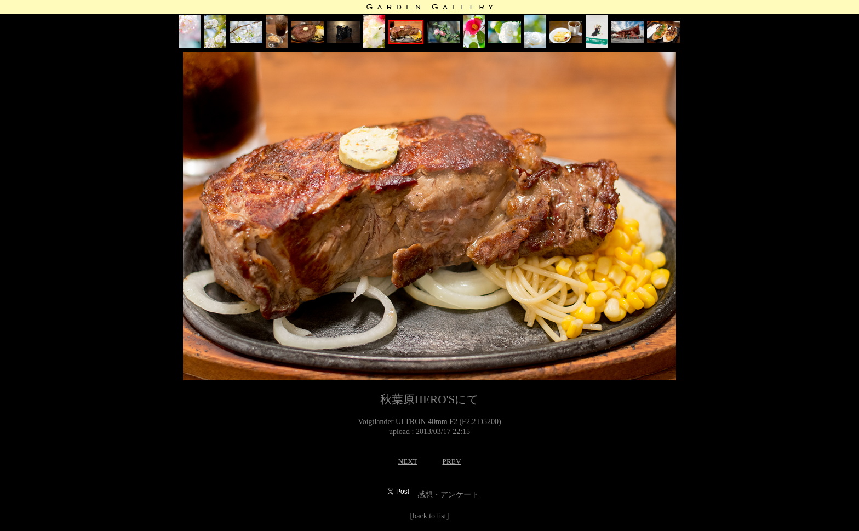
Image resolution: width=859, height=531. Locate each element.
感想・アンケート (448, 494)
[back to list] (429, 516)
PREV (451, 461)
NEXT (407, 461)
